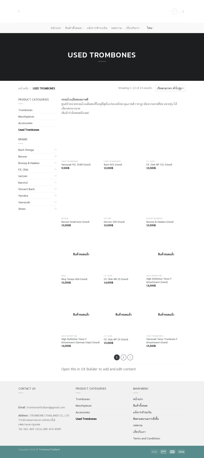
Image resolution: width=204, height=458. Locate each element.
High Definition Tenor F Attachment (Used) (159, 280)
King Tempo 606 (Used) (74, 279)
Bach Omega (26, 149)
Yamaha (23, 195)
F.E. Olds (23, 169)
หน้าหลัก (23, 88)
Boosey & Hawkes (29, 163)
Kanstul (23, 182)
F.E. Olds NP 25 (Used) (116, 339)
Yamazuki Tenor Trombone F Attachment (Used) (162, 340)
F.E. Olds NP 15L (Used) (159, 164)
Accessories (25, 123)
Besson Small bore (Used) (75, 221)
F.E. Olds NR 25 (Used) (116, 279)
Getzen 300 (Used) (114, 221)
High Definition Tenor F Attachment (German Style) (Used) (80, 340)
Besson (22, 156)
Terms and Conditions (146, 438)
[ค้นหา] (19, 11)
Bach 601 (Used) (113, 164)
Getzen (22, 176)
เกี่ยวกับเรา (132, 28)
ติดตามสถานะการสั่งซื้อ (146, 418)
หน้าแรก (56, 28)
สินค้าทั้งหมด (74, 28)
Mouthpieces (26, 116)
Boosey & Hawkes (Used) (160, 221)
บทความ (116, 28)
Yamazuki (24, 202)
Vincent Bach (26, 189)
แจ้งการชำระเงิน (97, 28)
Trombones (25, 110)
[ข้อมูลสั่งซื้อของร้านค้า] (170, 88)
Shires (22, 208)
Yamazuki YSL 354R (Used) (76, 164)
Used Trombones (28, 129)
